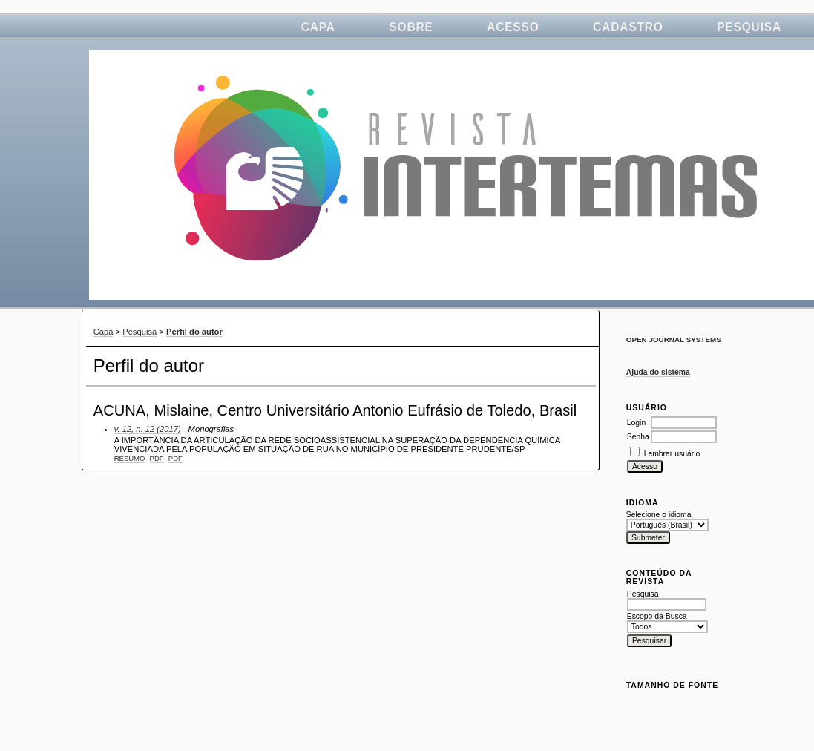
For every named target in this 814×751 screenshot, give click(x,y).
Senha (638, 437)
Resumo (129, 458)
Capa (318, 27)
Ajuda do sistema (658, 372)
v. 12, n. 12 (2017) (147, 428)
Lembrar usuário (672, 454)
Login (636, 423)
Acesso (513, 27)
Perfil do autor (194, 331)
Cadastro (628, 27)
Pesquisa (749, 27)
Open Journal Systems (673, 339)
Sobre (411, 27)
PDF (157, 458)
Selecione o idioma (659, 515)
